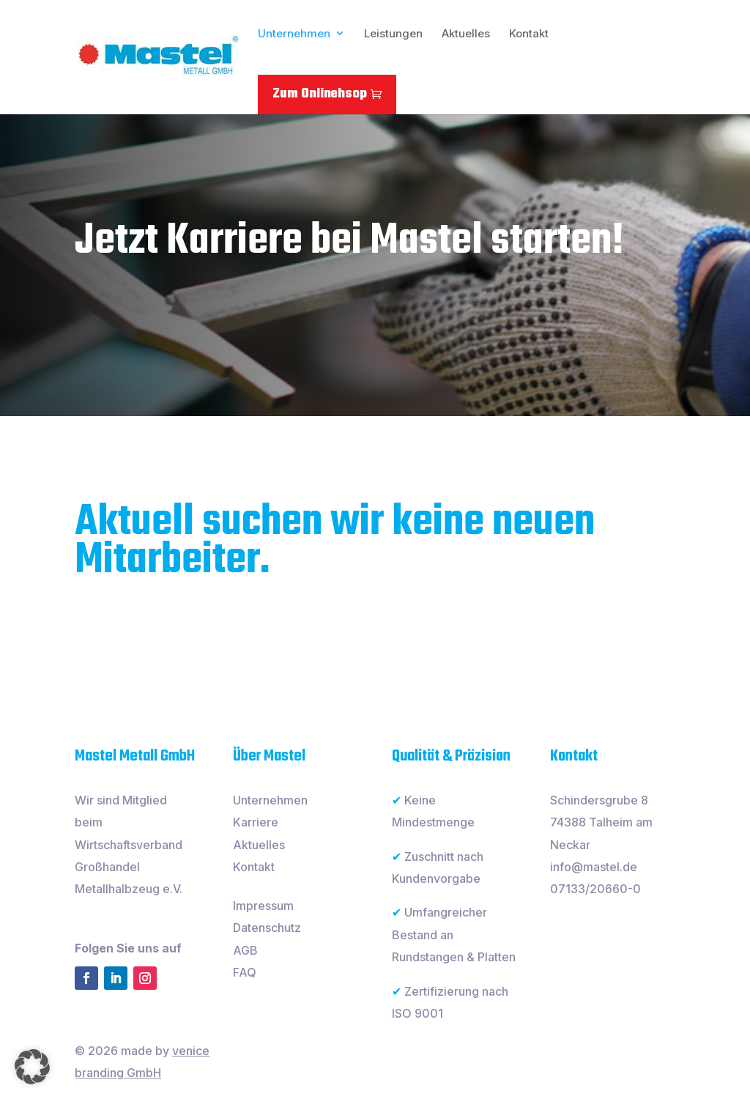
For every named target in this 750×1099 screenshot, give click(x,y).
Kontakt (529, 33)
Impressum (263, 905)
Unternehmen (294, 33)
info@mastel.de (593, 866)
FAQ (244, 972)
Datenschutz (267, 927)
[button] (32, 1067)
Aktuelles (466, 33)
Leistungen (393, 33)
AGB (245, 950)
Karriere (255, 822)
